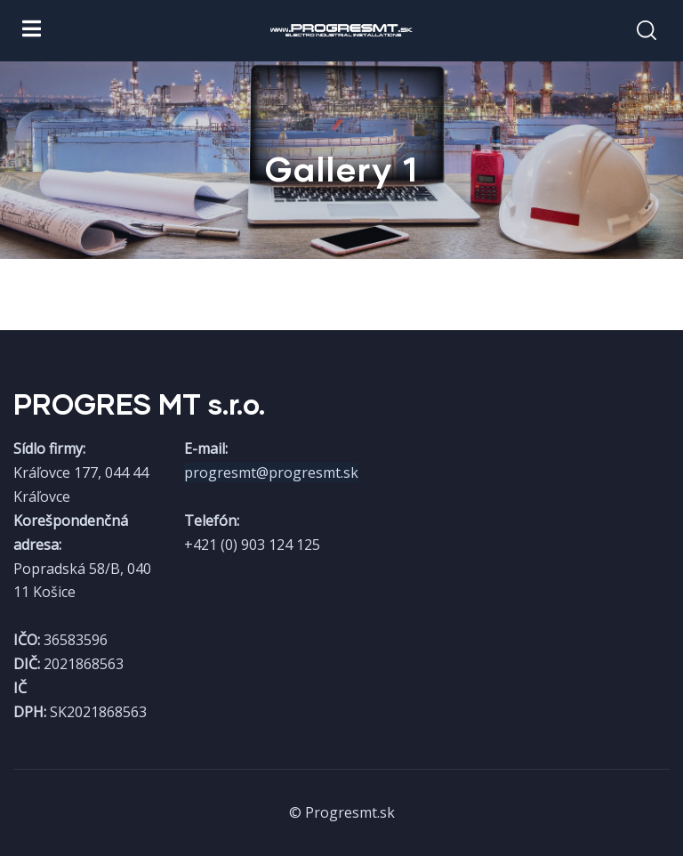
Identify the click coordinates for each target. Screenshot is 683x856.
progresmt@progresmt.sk (271, 472)
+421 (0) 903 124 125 (252, 544)
